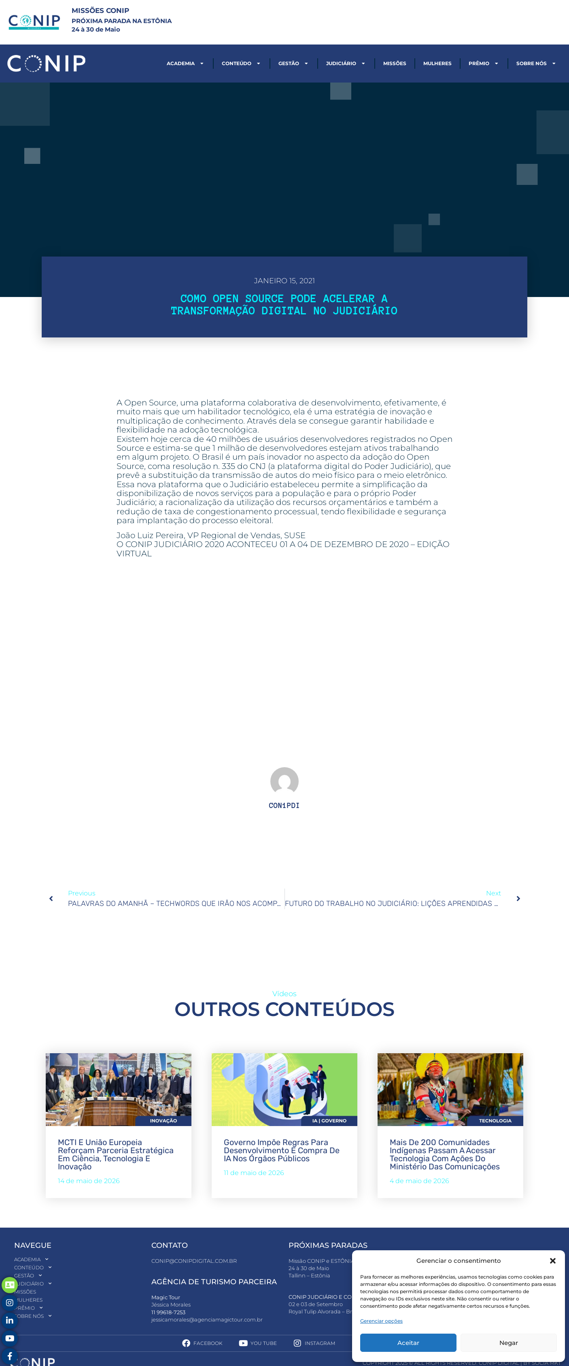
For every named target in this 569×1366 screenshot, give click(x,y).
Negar (508, 1343)
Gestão (293, 63)
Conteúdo (241, 63)
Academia (186, 63)
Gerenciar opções (381, 1321)
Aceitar (408, 1343)
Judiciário (346, 63)
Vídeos (284, 993)
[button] (553, 1261)
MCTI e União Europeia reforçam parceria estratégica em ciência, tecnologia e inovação (116, 1154)
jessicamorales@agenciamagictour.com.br (207, 1319)
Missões (394, 63)
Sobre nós (536, 63)
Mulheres (437, 63)
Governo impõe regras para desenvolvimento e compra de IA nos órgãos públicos (282, 1150)
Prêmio (484, 63)
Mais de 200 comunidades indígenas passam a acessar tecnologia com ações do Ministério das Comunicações (445, 1154)
